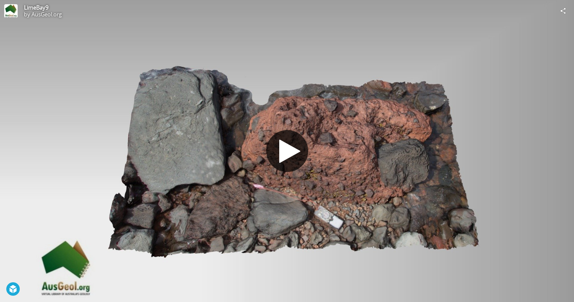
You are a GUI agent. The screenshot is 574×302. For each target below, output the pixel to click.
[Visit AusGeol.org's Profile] (11, 11)
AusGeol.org (46, 14)
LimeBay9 (36, 7)
